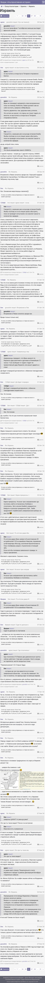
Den (1, 188)
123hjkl (2, 203)
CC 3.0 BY (36, 981)
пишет (12, 26)
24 (22, 16)
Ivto (1, 68)
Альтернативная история (13, 979)
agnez (2, 22)
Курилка (23, 6)
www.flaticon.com (24, 981)
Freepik (16, 981)
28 (35, 16)
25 (25, 16)
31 (40, 16)
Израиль (32, 6)
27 (32, 16)
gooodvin (3, 97)
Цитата (41, 62)
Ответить (5, 16)
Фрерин (3, 599)
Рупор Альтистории (11, 6)
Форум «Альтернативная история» (15, 2)
